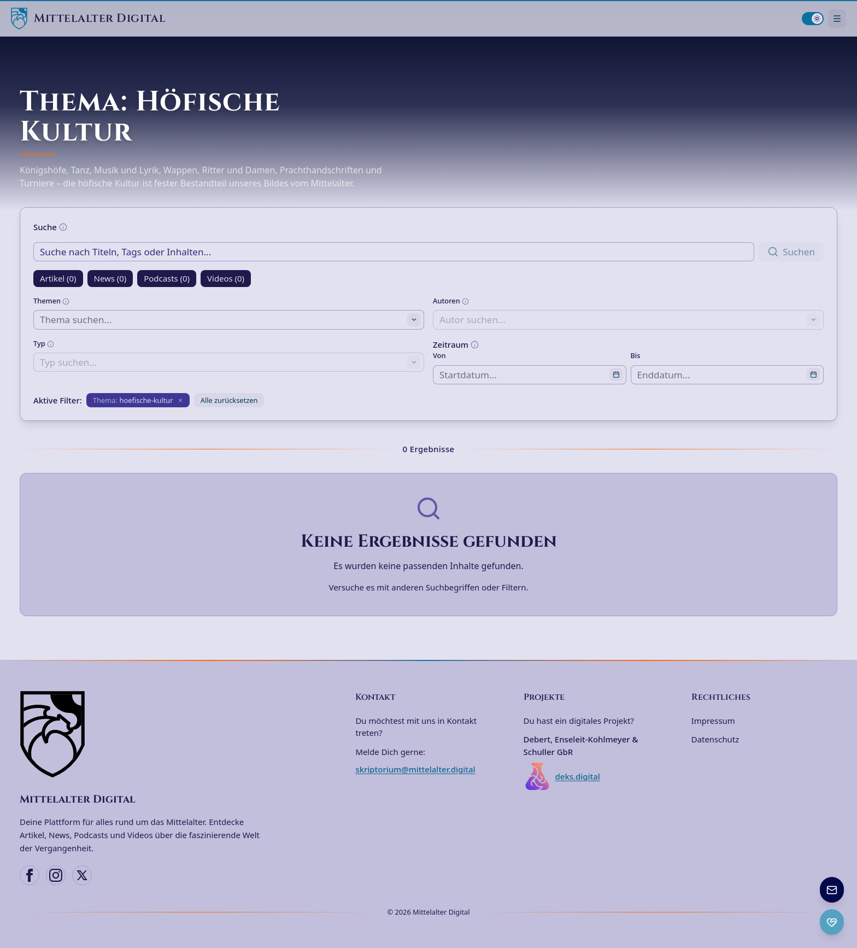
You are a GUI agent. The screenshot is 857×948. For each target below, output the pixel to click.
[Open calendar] (616, 375)
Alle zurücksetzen (229, 400)
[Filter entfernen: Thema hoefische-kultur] (138, 400)
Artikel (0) (58, 278)
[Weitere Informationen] (63, 227)
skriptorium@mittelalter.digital (415, 769)
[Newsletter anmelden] (832, 890)
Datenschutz (715, 739)
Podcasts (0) (167, 278)
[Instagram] (56, 875)
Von (439, 355)
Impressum (713, 720)
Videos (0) (225, 278)
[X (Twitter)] (82, 875)
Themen (51, 301)
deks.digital (562, 776)
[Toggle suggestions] (414, 320)
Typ (43, 343)
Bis (636, 355)
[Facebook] (29, 875)
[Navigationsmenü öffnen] (837, 18)
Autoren (451, 301)
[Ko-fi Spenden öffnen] (832, 922)
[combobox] (228, 319)
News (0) (110, 278)
